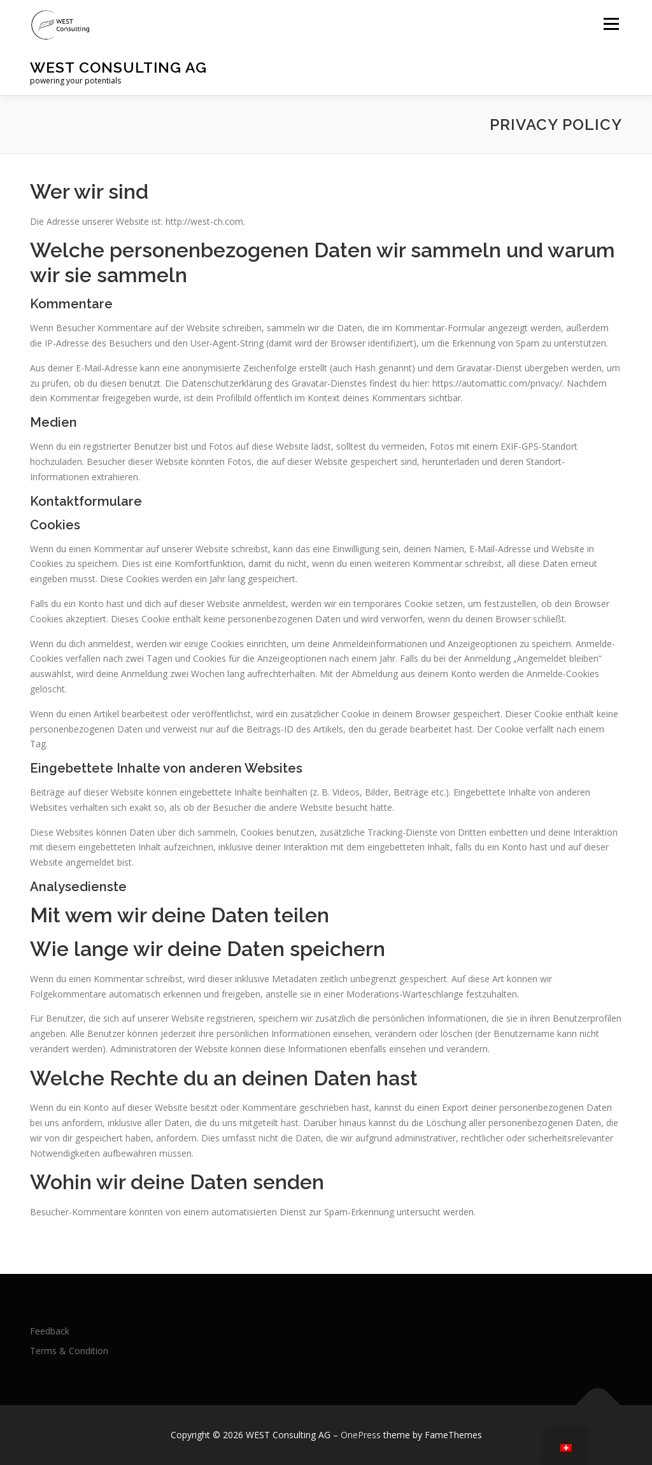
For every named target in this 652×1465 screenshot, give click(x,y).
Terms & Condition (69, 1351)
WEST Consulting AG (118, 67)
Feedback (49, 1331)
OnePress (361, 1435)
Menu (611, 24)
